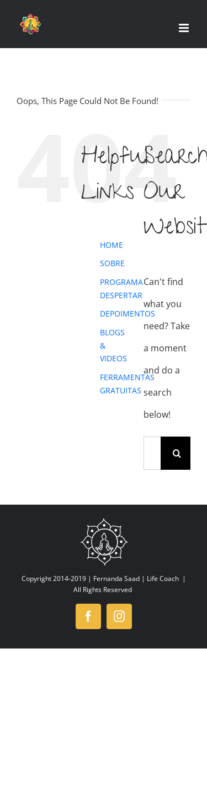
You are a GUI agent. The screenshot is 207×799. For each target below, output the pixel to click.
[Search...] (152, 453)
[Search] (177, 453)
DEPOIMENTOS (127, 313)
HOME (111, 245)
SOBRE (112, 263)
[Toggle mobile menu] (184, 28)
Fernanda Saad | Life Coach (136, 578)
